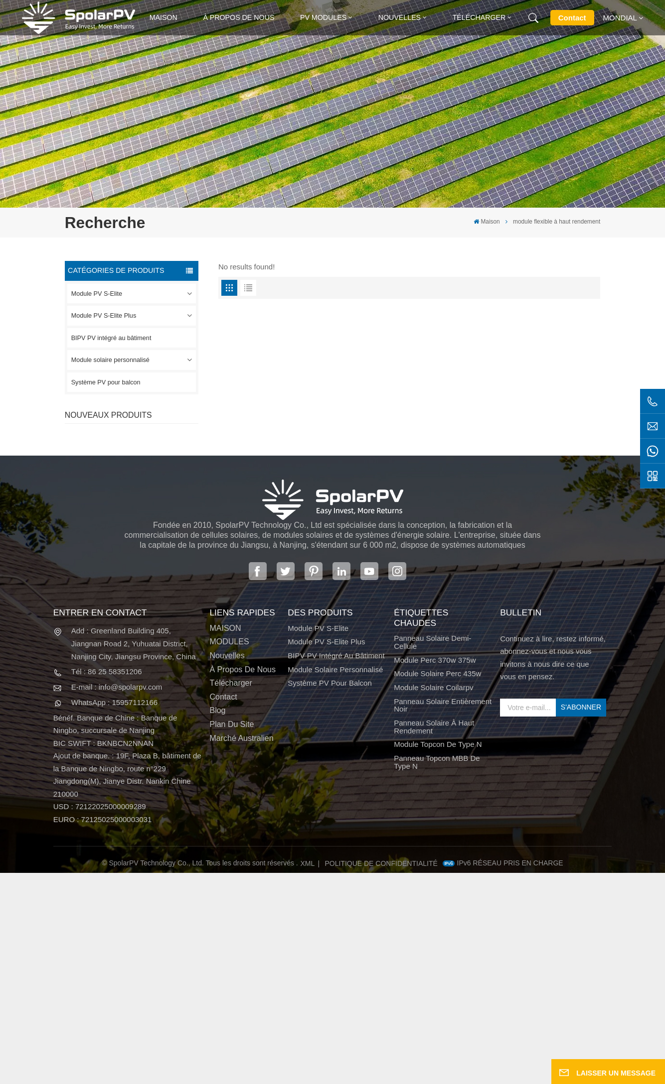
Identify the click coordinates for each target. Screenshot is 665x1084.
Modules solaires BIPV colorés (144, 600)
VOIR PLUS (135, 462)
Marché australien (241, 950)
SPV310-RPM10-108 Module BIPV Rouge (142, 496)
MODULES (229, 853)
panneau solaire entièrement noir (443, 916)
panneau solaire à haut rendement (434, 938)
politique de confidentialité (381, 1074)
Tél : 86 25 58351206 (106, 882)
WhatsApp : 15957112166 (114, 913)
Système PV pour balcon (106, 382)
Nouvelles (399, 17)
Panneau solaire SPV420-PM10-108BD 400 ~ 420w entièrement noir (149, 445)
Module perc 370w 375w (435, 871)
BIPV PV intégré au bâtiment (111, 338)
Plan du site (231, 936)
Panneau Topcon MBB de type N (437, 973)
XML (307, 1074)
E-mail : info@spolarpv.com (117, 898)
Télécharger (479, 17)
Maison (163, 17)
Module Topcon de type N (438, 956)
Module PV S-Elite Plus (104, 315)
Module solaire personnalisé (110, 360)
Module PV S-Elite (96, 293)
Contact (572, 17)
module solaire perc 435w (437, 885)
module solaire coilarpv (433, 899)
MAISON (225, 839)
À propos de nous (238, 17)
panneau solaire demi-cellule (432, 853)
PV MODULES (323, 17)
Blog (217, 922)
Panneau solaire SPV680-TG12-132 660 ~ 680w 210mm (149, 549)
